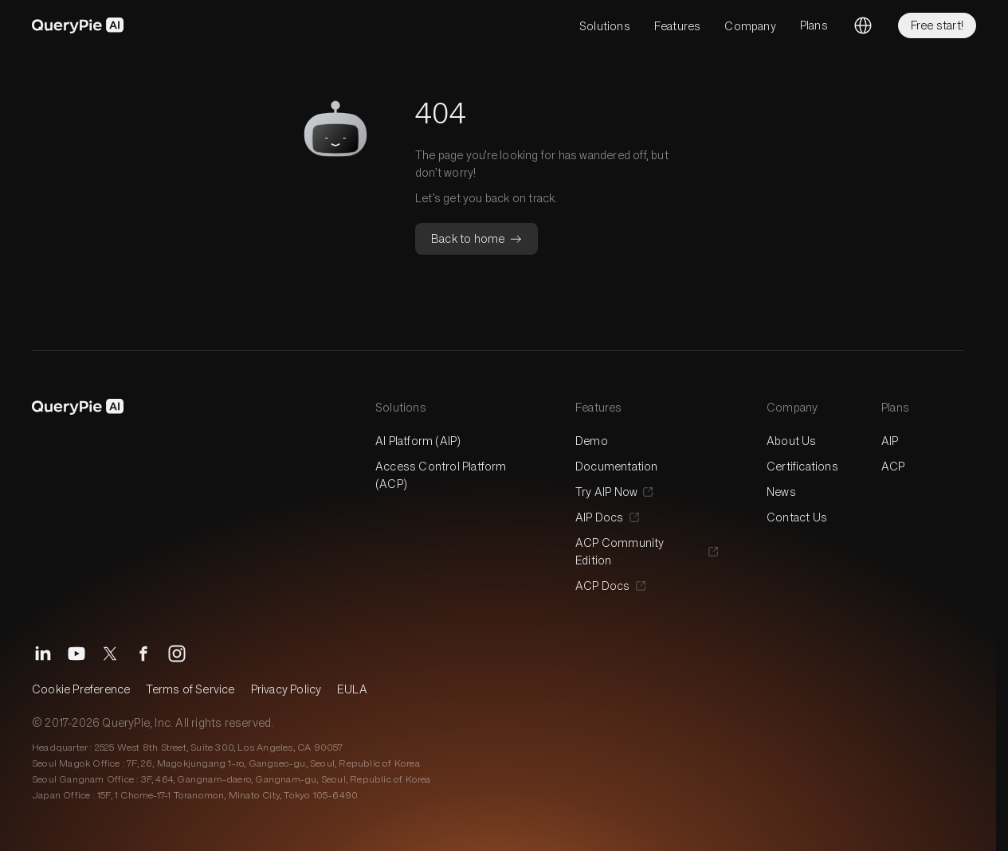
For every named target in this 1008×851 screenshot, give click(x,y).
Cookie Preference (81, 689)
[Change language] (863, 25)
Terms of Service (190, 689)
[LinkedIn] (43, 653)
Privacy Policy (286, 689)
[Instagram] (177, 653)
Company (749, 25)
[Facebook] (143, 653)
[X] (110, 653)
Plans (814, 25)
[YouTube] (76, 653)
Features (677, 25)
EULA (352, 689)
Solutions (604, 25)
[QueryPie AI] (78, 25)
